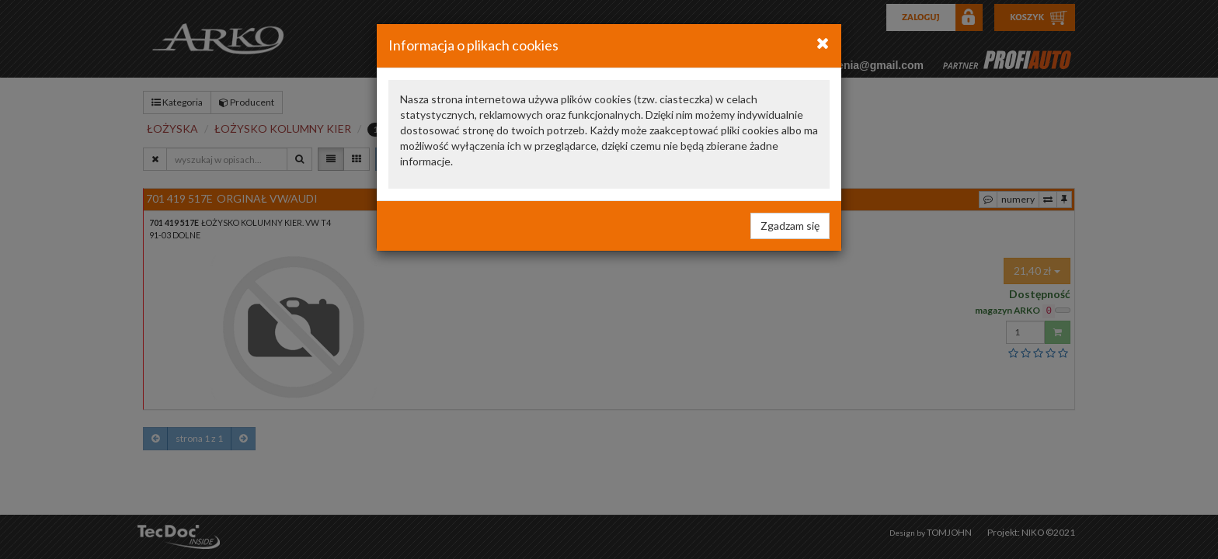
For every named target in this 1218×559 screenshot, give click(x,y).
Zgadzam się (790, 225)
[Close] (823, 42)
